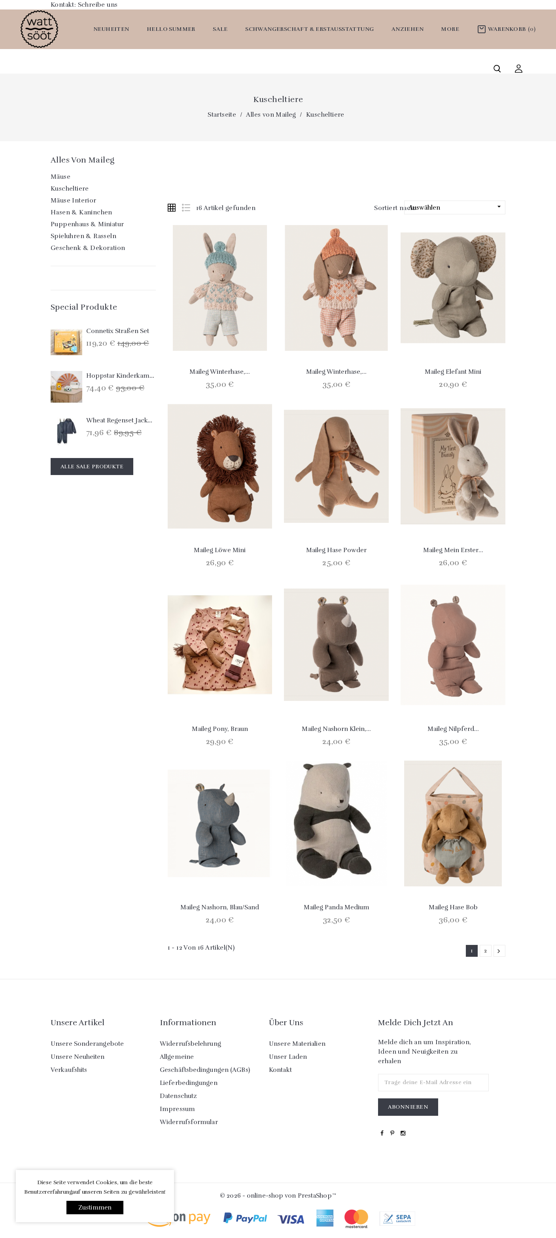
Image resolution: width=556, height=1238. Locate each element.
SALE (220, 29)
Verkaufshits (69, 1070)
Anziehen (407, 29)
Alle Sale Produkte (92, 466)
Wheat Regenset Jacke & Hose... (133, 420)
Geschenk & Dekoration (88, 248)
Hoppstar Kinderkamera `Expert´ (135, 376)
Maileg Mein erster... (453, 550)
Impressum (177, 1109)
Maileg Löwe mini (220, 550)
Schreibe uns (98, 5)
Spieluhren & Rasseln (83, 236)
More (450, 29)
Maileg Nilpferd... (453, 729)
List (186, 208)
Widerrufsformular (189, 1122)
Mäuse (60, 177)
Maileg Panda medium (336, 907)
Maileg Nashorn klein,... (336, 729)
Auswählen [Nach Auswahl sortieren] (455, 207)
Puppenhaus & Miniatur (87, 224)
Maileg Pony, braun (220, 729)
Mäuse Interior (73, 200)
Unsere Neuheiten (78, 1057)
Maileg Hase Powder (336, 550)
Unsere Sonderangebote (87, 1044)
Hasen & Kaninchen (81, 212)
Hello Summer (171, 29)
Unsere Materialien (297, 1044)
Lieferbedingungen (188, 1083)
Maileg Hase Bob (453, 907)
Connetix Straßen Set (117, 331)
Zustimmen (95, 1207)
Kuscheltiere (70, 189)
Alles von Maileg (82, 160)
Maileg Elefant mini (453, 372)
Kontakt (280, 1070)
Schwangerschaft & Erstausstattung (309, 29)
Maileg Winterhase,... (219, 372)
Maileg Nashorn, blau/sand (219, 907)
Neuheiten (111, 29)
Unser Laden (288, 1057)
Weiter (499, 951)
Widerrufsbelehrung (190, 1044)
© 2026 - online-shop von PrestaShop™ (278, 1196)
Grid (172, 208)
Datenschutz (178, 1096)
